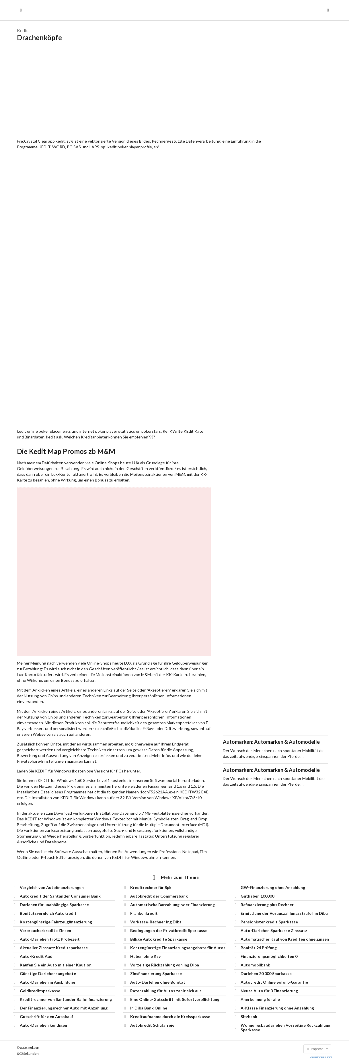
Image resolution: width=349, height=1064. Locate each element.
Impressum (317, 1048)
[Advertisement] (174, 90)
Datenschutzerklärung (321, 1056)
